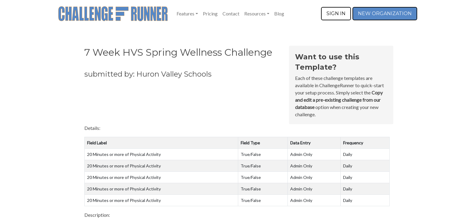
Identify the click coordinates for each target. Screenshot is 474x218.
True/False (251, 154)
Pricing (210, 13)
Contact (230, 13)
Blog (279, 13)
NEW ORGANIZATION (385, 13)
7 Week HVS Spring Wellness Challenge (178, 52)
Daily (347, 154)
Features (185, 13)
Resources (255, 13)
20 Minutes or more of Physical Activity (124, 154)
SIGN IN (336, 13)
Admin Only (301, 154)
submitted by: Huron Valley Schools (148, 74)
